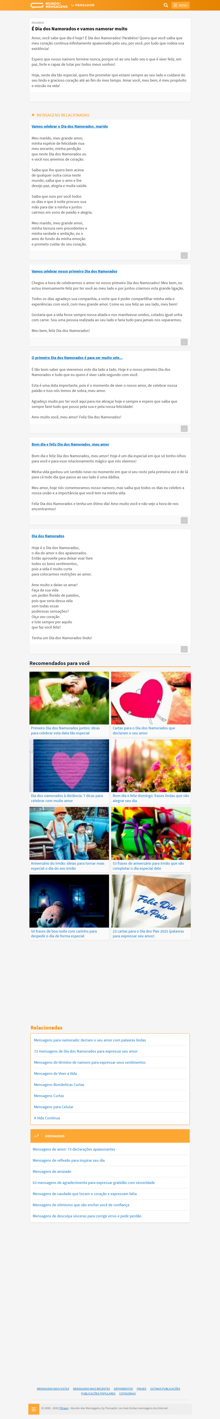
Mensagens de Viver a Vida (55, 1073)
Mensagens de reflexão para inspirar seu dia (69, 1160)
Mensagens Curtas (49, 1095)
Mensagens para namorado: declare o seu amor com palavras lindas (90, 1040)
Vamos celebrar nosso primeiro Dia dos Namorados (74, 271)
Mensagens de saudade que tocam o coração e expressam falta (85, 1193)
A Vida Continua (47, 1117)
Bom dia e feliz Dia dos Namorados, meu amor (70, 444)
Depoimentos (123, 1389)
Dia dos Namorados (48, 535)
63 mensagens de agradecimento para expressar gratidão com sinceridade (94, 1182)
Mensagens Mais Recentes (91, 1389)
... (184, 255)
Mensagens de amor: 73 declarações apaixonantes (74, 1149)
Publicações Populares (98, 1393)
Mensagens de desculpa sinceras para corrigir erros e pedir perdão (87, 1215)
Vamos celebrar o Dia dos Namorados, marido (70, 126)
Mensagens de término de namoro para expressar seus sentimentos (90, 1062)
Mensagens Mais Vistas (53, 1389)
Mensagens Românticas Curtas (59, 1084)
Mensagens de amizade (52, 1171)
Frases (141, 1389)
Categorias (127, 1393)
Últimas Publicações (165, 1389)
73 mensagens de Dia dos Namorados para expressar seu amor (86, 1051)
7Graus (63, 1408)
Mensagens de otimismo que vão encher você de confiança (81, 1204)
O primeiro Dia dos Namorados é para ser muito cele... (77, 357)
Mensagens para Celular (53, 1106)
